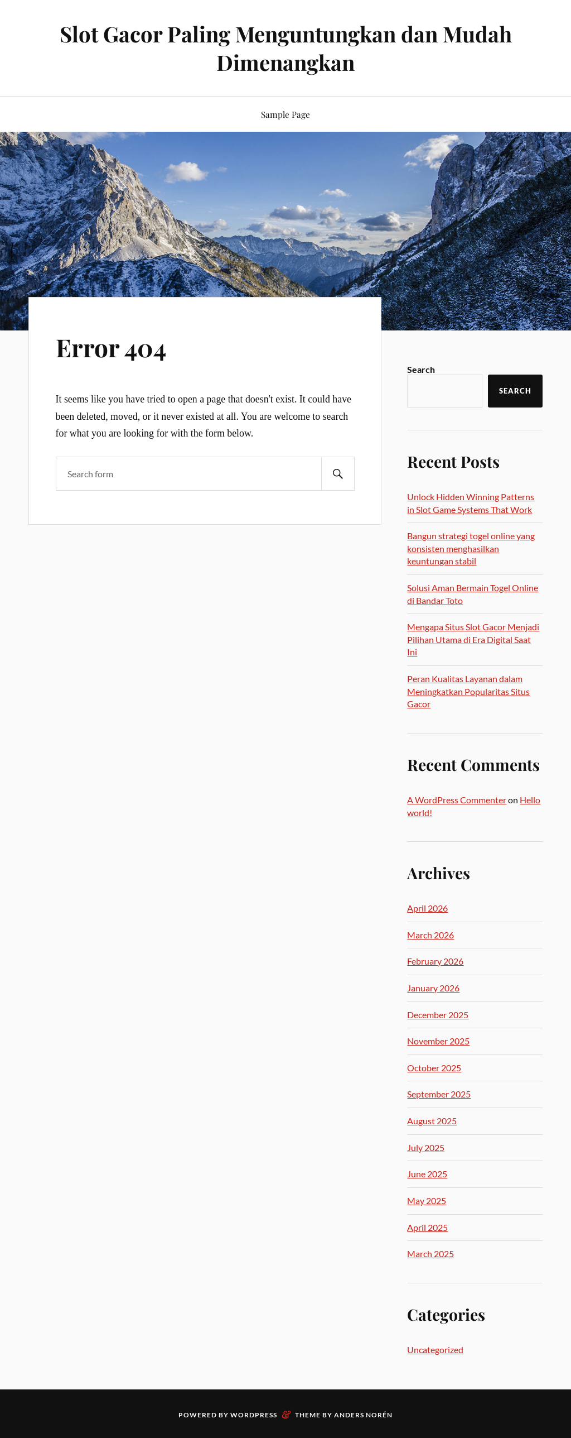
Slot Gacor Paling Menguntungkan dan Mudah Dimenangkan (286, 48)
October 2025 (434, 1067)
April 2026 (427, 908)
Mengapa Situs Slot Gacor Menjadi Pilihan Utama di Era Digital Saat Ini (473, 639)
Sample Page (285, 114)
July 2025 (425, 1147)
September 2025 (439, 1094)
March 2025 (430, 1253)
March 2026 (430, 934)
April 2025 (427, 1227)
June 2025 (427, 1173)
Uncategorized (435, 1349)
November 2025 (438, 1041)
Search (421, 369)
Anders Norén (363, 1415)
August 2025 (432, 1120)
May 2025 (426, 1200)
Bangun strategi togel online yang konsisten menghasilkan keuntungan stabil (471, 548)
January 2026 (433, 987)
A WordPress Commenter (456, 799)
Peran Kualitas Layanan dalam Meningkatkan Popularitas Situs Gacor (468, 691)
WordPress (253, 1415)
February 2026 (435, 961)
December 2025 (437, 1014)
